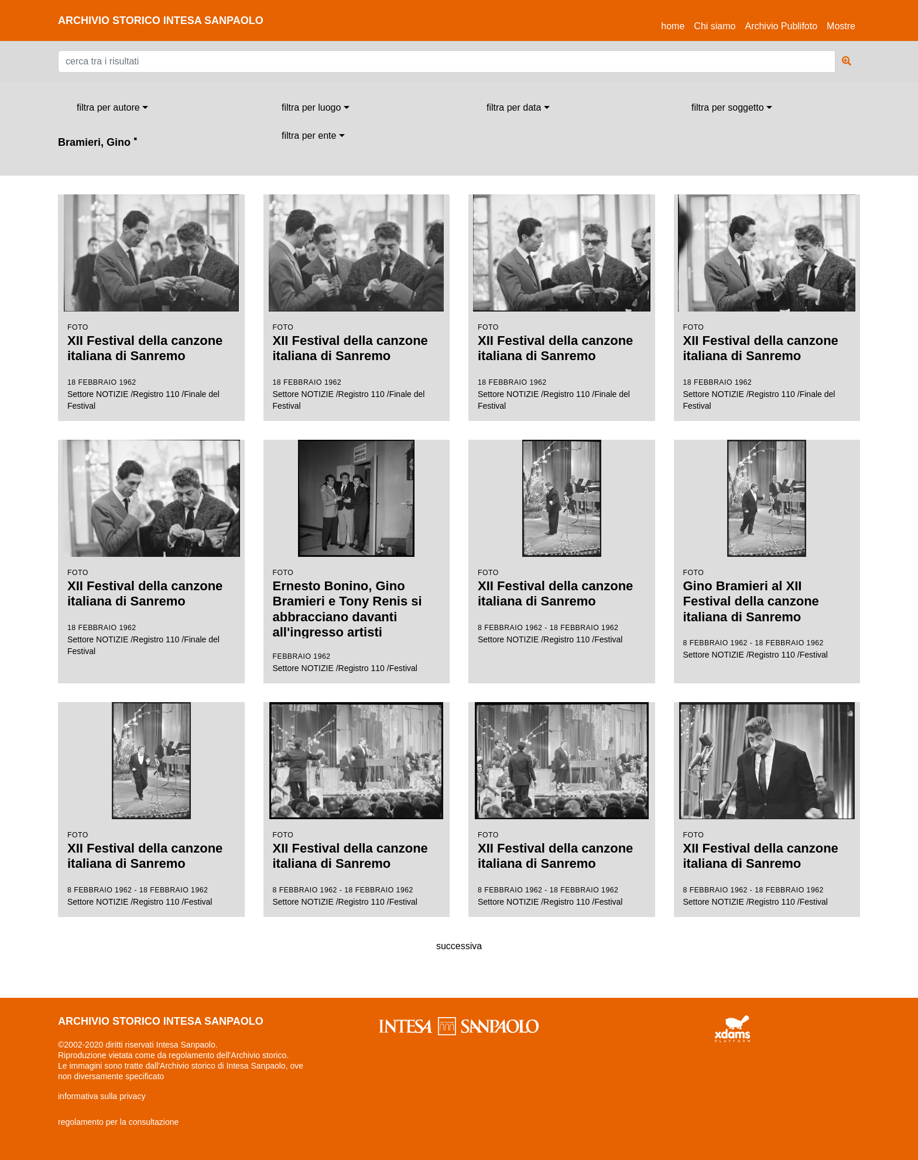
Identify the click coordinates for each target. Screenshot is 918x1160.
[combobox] (112, 107)
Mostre (841, 26)
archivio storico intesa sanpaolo (160, 20)
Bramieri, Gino (97, 142)
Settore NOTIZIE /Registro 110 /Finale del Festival (151, 302)
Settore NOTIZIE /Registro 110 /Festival (357, 557)
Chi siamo (714, 26)
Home (675, 24)
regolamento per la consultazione (118, 1122)
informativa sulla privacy (101, 1096)
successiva (459, 946)
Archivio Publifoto (781, 26)
